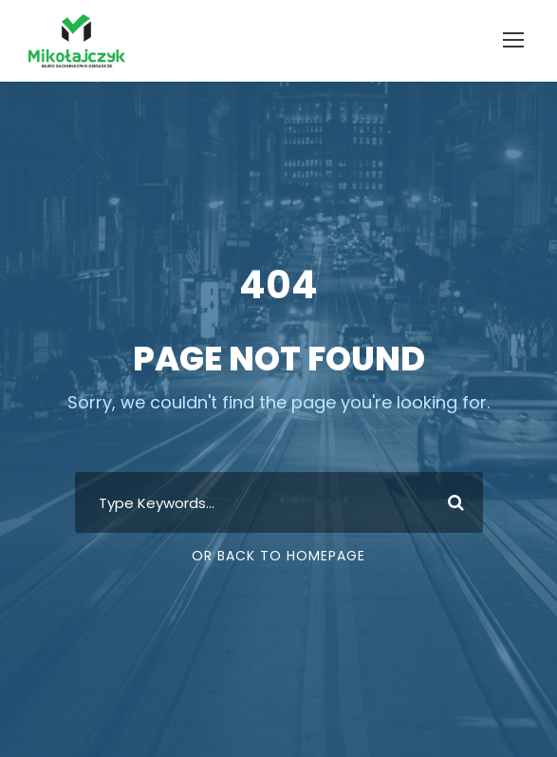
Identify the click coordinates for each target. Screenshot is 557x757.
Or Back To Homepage (278, 555)
